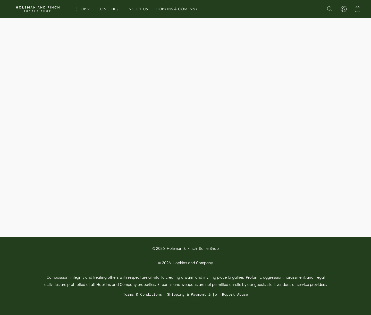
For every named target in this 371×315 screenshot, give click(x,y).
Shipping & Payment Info (192, 294)
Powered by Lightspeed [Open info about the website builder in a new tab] (185, 303)
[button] (37, 9)
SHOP (82, 9)
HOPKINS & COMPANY (177, 9)
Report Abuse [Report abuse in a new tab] (235, 294)
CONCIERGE (109, 9)
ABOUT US (138, 9)
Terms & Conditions (142, 294)
